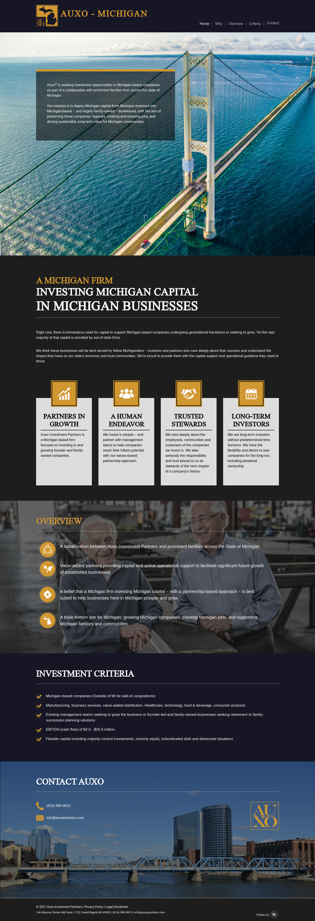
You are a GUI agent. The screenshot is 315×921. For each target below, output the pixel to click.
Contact (273, 23)
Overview (236, 24)
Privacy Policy (93, 907)
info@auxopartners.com (64, 818)
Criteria (255, 24)
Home (204, 24)
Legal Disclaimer (117, 907)
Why (218, 24)
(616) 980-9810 (122, 912)
